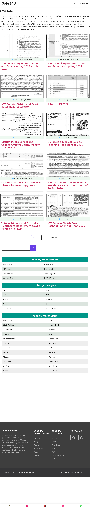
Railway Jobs (8, 273)
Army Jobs (8, 264)
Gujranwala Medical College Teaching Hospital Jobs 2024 (65, 143)
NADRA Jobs (50, 278)
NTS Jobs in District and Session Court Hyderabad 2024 (21, 105)
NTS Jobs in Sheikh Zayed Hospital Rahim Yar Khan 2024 (66, 224)
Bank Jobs (49, 264)
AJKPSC (6, 299)
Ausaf (36, 452)
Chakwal (7, 361)
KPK (53, 448)
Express (37, 438)
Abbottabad (8, 320)
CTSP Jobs (7, 308)
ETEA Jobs (51, 308)
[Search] (33, 248)
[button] (74, 3)
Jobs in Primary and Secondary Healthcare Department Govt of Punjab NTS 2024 (21, 226)
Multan (52, 334)
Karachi (52, 330)
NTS (5, 304)
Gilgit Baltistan (9, 325)
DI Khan (6, 366)
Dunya (36, 455)
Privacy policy (80, 472)
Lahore (6, 334)
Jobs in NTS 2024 (57, 104)
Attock (52, 357)
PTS (48, 304)
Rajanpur (53, 370)
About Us (58, 472)
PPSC (48, 290)
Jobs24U (9, 3)
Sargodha (7, 348)
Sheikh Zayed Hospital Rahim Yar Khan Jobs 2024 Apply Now (22, 184)
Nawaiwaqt (38, 448)
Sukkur (6, 370)
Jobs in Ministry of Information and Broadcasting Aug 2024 (66, 65)
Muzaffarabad (9, 339)
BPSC (5, 295)
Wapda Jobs (8, 278)
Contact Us (68, 472)
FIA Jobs (7, 269)
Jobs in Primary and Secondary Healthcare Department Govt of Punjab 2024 (67, 185)
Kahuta (52, 352)
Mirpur (6, 357)
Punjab (55, 438)
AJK (50, 320)
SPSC (48, 295)
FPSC (5, 290)
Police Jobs (49, 269)
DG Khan (53, 366)
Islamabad (7, 330)
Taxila (5, 352)
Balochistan (56, 445)
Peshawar (53, 339)
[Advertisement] (45, 398)
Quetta (6, 343)
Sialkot (52, 348)
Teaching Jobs (50, 273)
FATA (54, 459)
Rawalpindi (53, 343)
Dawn (36, 445)
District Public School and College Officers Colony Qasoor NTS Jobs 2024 (20, 145)
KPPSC (49, 299)
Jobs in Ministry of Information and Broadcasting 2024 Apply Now (20, 66)
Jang (36, 442)
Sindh (54, 442)
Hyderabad (54, 325)
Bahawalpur (54, 361)
